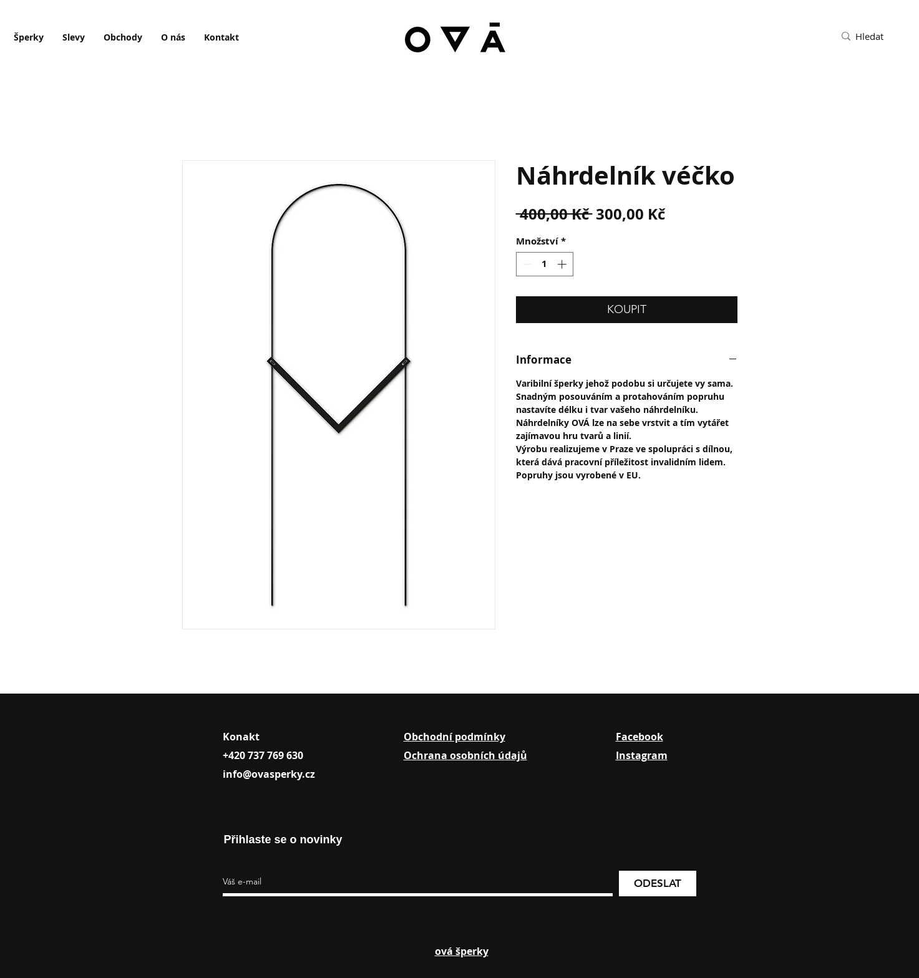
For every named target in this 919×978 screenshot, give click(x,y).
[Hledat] (882, 36)
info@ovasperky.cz (269, 774)
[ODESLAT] (657, 883)
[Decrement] (526, 264)
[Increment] (563, 264)
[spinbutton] (544, 264)
